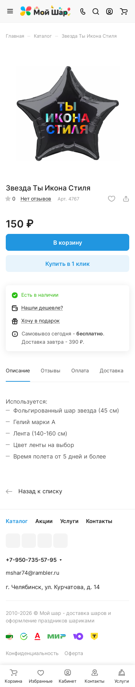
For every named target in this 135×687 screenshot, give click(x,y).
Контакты (99, 521)
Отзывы (50, 370)
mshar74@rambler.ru (32, 572)
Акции (44, 521)
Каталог (17, 521)
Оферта (73, 653)
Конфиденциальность (32, 653)
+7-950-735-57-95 (31, 560)
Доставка (111, 370)
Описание (18, 370)
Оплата (80, 370)
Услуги (69, 521)
